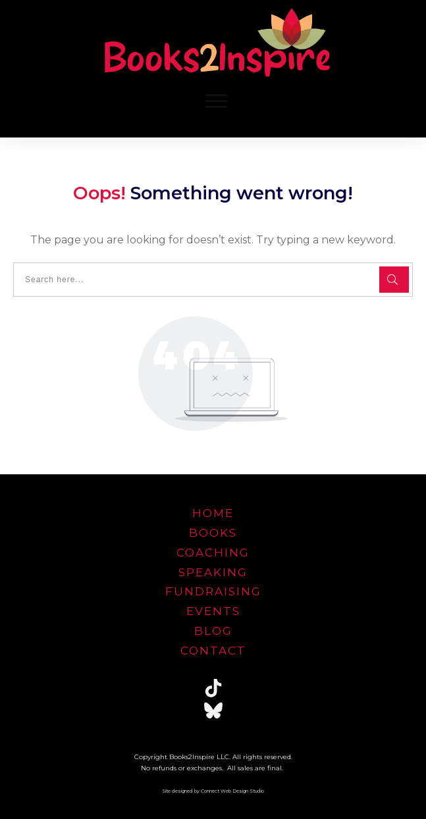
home (213, 513)
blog (213, 630)
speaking (213, 572)
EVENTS (213, 611)
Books (213, 532)
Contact (213, 650)
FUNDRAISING (213, 591)
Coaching (213, 552)
